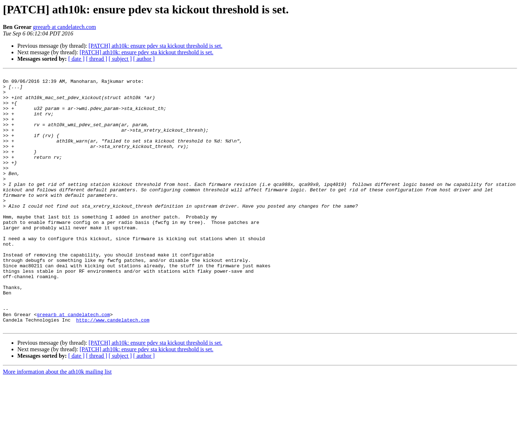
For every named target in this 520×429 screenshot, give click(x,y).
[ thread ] (96, 59)
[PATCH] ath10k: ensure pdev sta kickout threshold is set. (155, 46)
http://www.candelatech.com (113, 369)
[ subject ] (120, 59)
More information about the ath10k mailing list (57, 423)
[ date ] (76, 59)
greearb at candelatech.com (64, 27)
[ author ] (144, 59)
